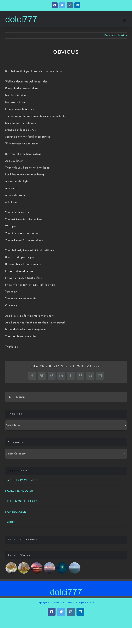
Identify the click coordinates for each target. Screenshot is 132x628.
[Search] (10, 397)
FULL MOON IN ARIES (22, 501)
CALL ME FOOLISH (20, 491)
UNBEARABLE (16, 512)
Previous (109, 35)
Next (121, 35)
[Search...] (66, 397)
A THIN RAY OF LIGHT (22, 480)
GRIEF (11, 522)
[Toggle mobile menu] (125, 21)
